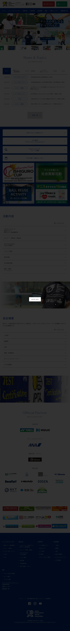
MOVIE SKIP (35, 299)
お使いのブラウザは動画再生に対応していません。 (35, 314)
